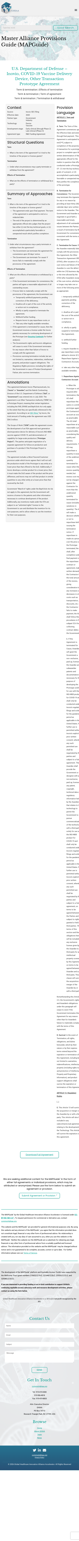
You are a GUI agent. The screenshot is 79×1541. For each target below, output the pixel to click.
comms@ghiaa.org (8, 1221)
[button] (76, 10)
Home (39, 1428)
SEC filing (34, 413)
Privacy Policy (39, 1457)
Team (39, 1434)
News (39, 1438)
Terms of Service (30, 1253)
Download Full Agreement (39, 1154)
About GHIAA (39, 1431)
